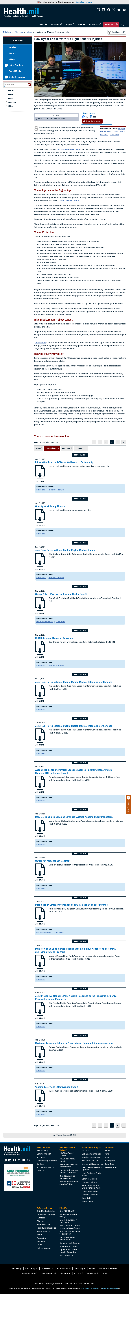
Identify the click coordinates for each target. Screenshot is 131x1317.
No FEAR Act (46, 1268)
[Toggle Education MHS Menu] (61, 24)
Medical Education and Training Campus (67, 1177)
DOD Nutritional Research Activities (54, 638)
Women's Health (87, 1201)
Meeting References (43, 1231)
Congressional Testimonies (46, 1214)
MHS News (18, 40)
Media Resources (17, 77)
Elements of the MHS (44, 1154)
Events (10, 94)
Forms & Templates (43, 1224)
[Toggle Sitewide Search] (123, 25)
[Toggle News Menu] (84, 24)
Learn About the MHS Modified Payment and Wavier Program (69, 1227)
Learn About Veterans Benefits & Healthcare (69, 1232)
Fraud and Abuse (62, 1268)
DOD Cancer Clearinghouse (91, 1154)
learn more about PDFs (110, 1288)
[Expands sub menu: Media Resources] (6, 77)
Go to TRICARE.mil (66, 1211)
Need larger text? (116, 32)
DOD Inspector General (107, 1268)
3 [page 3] (111, 442)
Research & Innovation (56, 490)
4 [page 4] (117, 442)
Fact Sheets (41, 1218)
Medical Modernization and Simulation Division (68, 1183)
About (41, 24)
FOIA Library (41, 1221)
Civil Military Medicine (44, 932)
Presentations (41, 1238)
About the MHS (43, 1147)
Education (55, 24)
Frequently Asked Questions (46, 1228)
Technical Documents (44, 1248)
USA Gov (77, 1273)
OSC (103, 1273)
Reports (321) (67, 448)
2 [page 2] (105, 442)
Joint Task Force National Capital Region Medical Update (65, 550)
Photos (12, 53)
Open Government (47, 1273)
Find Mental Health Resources (69, 1243)
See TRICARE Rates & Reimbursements (67, 1238)
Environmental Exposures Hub (92, 1164)
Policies (39, 1235)
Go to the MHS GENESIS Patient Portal (68, 1221)
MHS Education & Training (67, 1148)
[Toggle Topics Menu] (73, 24)
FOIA (91, 1268)
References (93, 24)
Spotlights (12, 102)
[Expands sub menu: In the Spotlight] (6, 65)
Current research (40, 342)
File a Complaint (64, 1255)
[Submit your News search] (29, 84)
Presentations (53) (52, 448)
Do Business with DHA (67, 1246)
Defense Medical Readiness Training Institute (68, 1165)
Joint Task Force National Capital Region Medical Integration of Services (73, 682)
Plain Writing (64, 1273)
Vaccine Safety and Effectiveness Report (56, 1086)
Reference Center (44, 1208)
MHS (80, 24)
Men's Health (86, 1198)
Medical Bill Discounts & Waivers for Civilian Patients (91, 1186)
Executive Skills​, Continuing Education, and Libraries (69, 1171)
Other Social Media (91, 121)
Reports (39, 1245)
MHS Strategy (41, 1157)
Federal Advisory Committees (47, 1161)
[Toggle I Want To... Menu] (117, 24)
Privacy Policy (30, 1268)
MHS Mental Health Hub (44, 622)
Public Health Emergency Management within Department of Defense (71, 904)
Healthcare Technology (90, 1182)
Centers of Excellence (89, 1179)
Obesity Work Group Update (50, 506)
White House (91, 1273)
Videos (12, 59)
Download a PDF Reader (89, 1288)
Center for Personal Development (52, 860)
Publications (41, 1241)
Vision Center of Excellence (69, 200)
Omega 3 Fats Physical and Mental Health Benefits (62, 594)
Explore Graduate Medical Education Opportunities (68, 1251)
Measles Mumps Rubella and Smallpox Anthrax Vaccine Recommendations (74, 816)
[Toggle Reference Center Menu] (100, 24)
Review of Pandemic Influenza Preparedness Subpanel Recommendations (74, 1043)
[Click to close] (128, 798)
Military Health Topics (91, 1147)
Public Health (114, 134)
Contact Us (40, 1171)
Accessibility (78, 1268)
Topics (69, 24)
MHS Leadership (42, 1150)
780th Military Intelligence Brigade (68, 149)
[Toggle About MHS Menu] (46, 24)
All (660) (39, 448)
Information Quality (28, 1273)
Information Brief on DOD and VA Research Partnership (64, 462)
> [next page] (123, 442)
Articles (12, 47)
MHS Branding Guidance (45, 1167)
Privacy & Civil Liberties (90, 1191)
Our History (40, 1164)
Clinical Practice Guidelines (46, 1211)
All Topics (85, 1150)
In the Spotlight (16, 65)
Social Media (15, 71)
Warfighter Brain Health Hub (112, 130)
